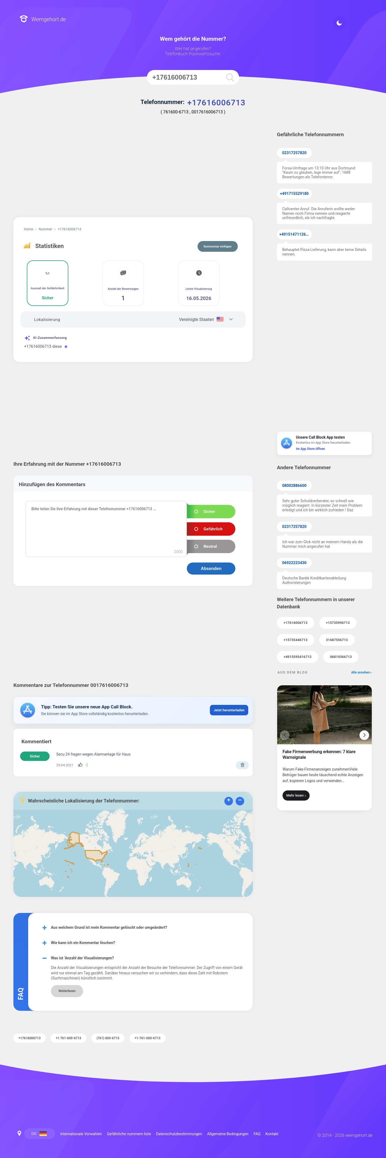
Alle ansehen (360, 672)
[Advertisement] (133, 171)
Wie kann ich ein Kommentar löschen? (83, 943)
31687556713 (337, 640)
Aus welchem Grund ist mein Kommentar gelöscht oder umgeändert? (109, 927)
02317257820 (294, 153)
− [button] (240, 801)
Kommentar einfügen (218, 246)
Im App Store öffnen (310, 449)
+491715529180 (294, 193)
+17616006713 (295, 623)
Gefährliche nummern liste (129, 1134)
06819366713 (341, 657)
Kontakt (271, 1134)
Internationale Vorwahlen (81, 1134)
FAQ (257, 1134)
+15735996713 (338, 623)
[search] (230, 77)
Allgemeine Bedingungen (227, 1134)
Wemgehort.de (43, 19)
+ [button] (228, 801)
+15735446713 (295, 640)
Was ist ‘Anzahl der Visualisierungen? (82, 958)
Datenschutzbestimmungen (179, 1134)
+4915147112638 (294, 234)
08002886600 (294, 485)
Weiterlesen (66, 991)
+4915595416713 (297, 657)
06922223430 (294, 563)
